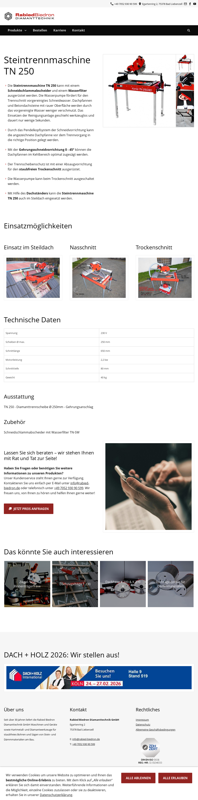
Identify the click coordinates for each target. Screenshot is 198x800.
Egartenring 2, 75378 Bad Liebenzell (160, 4)
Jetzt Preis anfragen (29, 509)
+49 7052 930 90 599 (123, 4)
